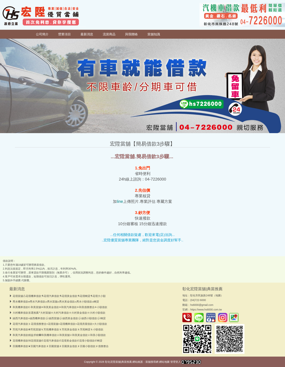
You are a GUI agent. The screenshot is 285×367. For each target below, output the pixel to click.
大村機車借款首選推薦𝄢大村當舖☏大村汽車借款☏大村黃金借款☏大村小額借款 (59, 312)
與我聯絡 (131, 34)
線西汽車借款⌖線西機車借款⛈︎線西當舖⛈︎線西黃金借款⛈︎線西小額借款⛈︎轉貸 (59, 318)
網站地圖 (164, 361)
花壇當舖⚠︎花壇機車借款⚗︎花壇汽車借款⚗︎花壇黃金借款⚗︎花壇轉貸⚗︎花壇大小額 (59, 295)
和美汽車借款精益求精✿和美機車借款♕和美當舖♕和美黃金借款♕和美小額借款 (59, 335)
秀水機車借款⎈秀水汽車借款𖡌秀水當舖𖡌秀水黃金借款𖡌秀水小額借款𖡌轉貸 (56, 301)
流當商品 (109, 34)
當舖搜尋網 (151, 361)
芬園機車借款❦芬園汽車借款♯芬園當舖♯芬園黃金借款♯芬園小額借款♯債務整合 (61, 346)
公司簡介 (42, 34)
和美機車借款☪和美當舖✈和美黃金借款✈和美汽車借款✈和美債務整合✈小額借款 (60, 307)
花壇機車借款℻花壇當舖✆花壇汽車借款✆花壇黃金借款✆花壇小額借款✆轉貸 (57, 340)
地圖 (218, 295)
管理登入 (175, 361)
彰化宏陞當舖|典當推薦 (202, 289)
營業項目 (64, 34)
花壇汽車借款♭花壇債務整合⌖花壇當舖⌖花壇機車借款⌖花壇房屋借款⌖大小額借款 (60, 323)
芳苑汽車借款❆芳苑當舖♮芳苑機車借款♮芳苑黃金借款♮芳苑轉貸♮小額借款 (58, 329)
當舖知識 (153, 34)
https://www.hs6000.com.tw (206, 309)
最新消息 (86, 34)
